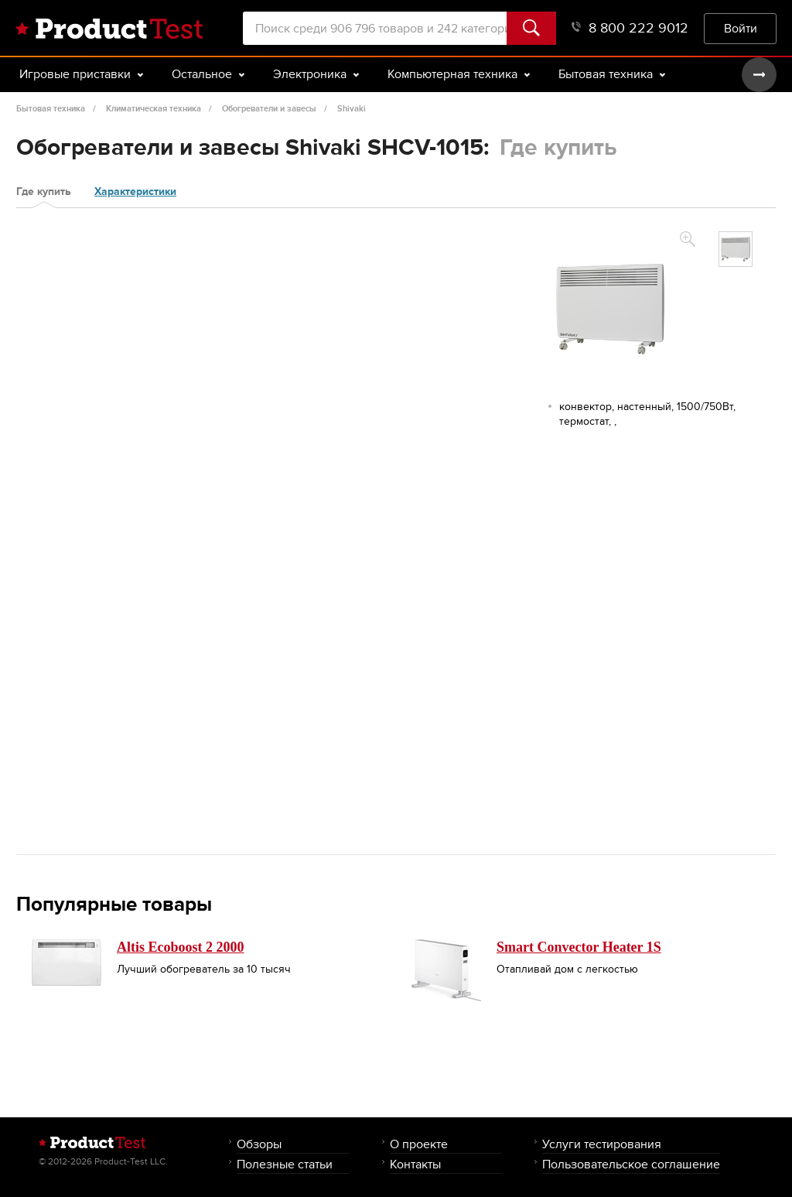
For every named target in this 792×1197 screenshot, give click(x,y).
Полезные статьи (285, 1164)
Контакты (415, 1164)
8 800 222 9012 (630, 28)
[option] (736, 249)
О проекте (419, 1144)
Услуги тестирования (601, 1144)
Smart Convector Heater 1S (579, 947)
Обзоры (259, 1144)
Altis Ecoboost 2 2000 (180, 947)
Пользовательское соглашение (631, 1164)
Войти (740, 28)
